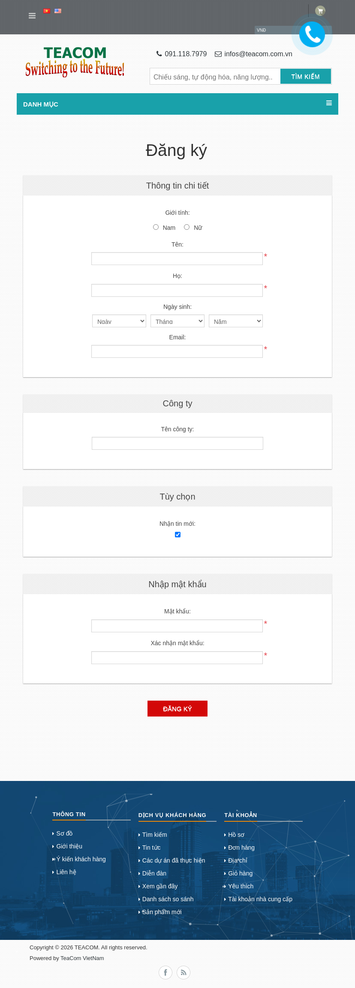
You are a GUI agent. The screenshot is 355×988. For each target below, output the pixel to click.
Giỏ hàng (240, 873)
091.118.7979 (181, 54)
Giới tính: (177, 212)
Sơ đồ (64, 833)
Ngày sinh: (177, 306)
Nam (169, 227)
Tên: (177, 244)
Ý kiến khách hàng (80, 859)
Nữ (198, 227)
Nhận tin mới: (177, 523)
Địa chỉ (237, 860)
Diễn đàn (154, 873)
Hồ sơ (236, 834)
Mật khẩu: (177, 611)
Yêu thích (240, 886)
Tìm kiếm (154, 834)
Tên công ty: (177, 429)
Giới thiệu (69, 846)
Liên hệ (66, 872)
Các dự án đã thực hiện (173, 860)
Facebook (165, 972)
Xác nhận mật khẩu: (177, 643)
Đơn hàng (241, 847)
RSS (183, 972)
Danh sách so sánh (168, 899)
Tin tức (151, 847)
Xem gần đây (160, 886)
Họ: (177, 275)
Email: (177, 337)
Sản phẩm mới (162, 912)
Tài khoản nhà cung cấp (260, 899)
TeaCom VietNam (82, 958)
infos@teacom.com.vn (253, 54)
